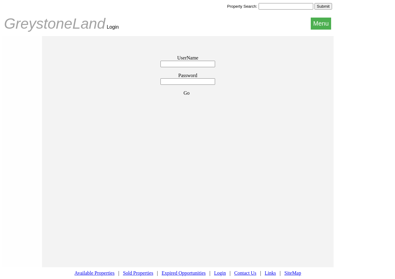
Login (220, 273)
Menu (321, 23)
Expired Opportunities (184, 273)
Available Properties (94, 273)
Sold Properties (138, 273)
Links (270, 273)
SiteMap (292, 273)
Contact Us (245, 273)
